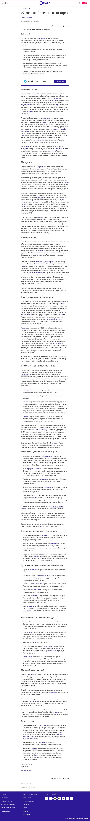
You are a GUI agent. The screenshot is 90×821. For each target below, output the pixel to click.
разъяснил (24, 206)
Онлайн (25, 808)
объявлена (37, 556)
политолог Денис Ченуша (44, 262)
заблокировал (38, 584)
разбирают (43, 742)
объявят (24, 379)
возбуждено (54, 543)
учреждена (41, 167)
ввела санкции (31, 675)
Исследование (27, 390)
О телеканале (5, 798)
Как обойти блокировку (8, 804)
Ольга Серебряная (26, 17)
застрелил (44, 535)
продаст (30, 632)
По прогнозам (27, 657)
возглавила (34, 570)
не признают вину (41, 430)
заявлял (44, 122)
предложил (24, 374)
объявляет (29, 146)
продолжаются (26, 105)
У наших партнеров (28, 801)
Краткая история (42, 726)
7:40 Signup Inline (26, 770)
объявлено (40, 197)
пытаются (52, 100)
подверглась (58, 98)
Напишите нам (5, 811)
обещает (24, 149)
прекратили (34, 701)
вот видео (62, 315)
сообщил (47, 118)
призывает (29, 111)
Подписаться (60, 81)
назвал (23, 135)
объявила (29, 699)
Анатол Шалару (39, 264)
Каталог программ (6, 801)
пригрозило (39, 140)
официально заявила (34, 469)
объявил (41, 251)
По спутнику (26, 804)
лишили (29, 710)
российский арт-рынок (30, 739)
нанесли (36, 94)
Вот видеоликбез (60, 149)
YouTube (25, 811)
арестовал (35, 596)
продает (36, 642)
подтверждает (57, 343)
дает (39, 526)
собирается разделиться (45, 575)
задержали (42, 38)
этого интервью (49, 224)
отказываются (43, 479)
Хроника (26, 396)
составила (53, 692)
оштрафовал (36, 590)
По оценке (24, 328)
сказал (62, 290)
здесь (58, 105)
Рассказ (25, 416)
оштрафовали (47, 487)
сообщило (46, 253)
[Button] (56, 26)
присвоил (37, 169)
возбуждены (48, 456)
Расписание (26, 814)
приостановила (48, 646)
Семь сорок (25, 9)
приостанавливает (52, 651)
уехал (55, 443)
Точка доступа (27, 798)
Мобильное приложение (8, 808)
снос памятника (26, 315)
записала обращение (53, 319)
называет (40, 217)
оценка (61, 732)
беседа (36, 755)
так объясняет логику (36, 272)
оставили (34, 498)
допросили (44, 465)
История (26, 402)
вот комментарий (51, 151)
